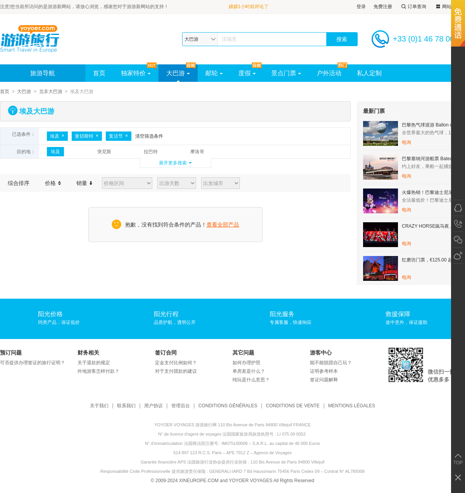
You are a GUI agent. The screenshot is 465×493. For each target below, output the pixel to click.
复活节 (118, 136)
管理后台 (180, 405)
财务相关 (88, 352)
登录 (361, 6)
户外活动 (329, 73)
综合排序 (18, 183)
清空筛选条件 (149, 136)
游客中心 (321, 352)
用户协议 (153, 405)
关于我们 (99, 405)
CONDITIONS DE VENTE (293, 405)
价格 (53, 183)
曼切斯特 (87, 136)
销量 (84, 183)
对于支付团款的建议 (176, 371)
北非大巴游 (50, 91)
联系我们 (126, 405)
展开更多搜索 (173, 163)
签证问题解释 (324, 379)
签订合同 (166, 352)
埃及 (57, 136)
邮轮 (214, 73)
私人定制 (369, 73)
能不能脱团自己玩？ (331, 362)
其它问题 (243, 352)
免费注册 (383, 6)
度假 (247, 73)
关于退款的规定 (94, 362)
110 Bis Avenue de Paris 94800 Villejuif (287, 462)
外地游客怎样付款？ (98, 371)
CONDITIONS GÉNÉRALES (227, 405)
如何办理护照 (246, 362)
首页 (99, 73)
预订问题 (11, 352)
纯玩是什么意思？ (251, 379)
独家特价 (136, 73)
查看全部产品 (223, 224)
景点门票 (286, 73)
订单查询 (413, 7)
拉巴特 (151, 151)
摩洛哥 (197, 151)
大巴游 (178, 73)
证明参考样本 (324, 371)
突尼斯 (104, 151)
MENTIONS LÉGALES (351, 405)
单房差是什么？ (248, 371)
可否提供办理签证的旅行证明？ (32, 362)
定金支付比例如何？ (176, 362)
